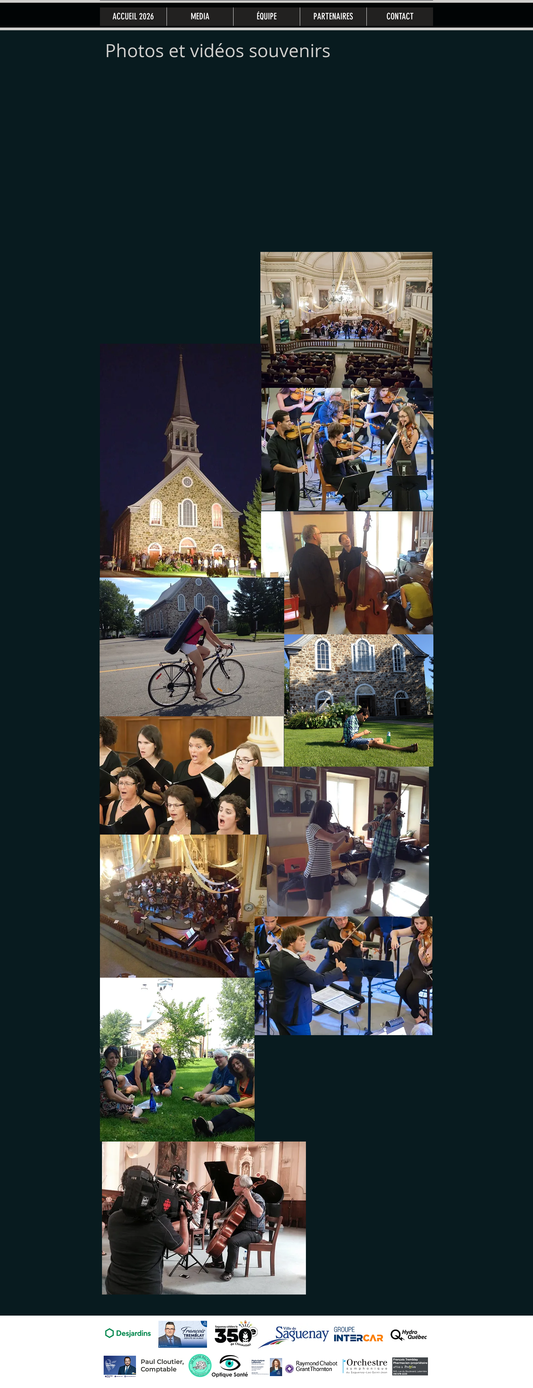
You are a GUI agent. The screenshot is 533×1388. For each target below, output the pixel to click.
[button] (200, 16)
